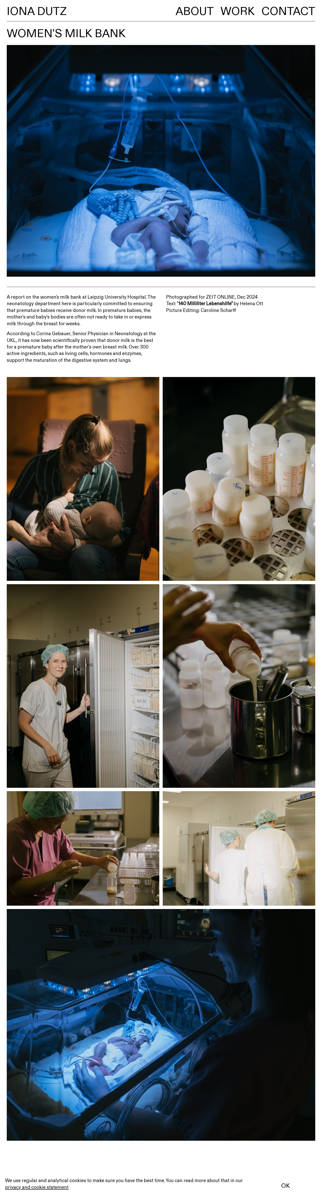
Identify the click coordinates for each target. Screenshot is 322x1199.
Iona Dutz (37, 11)
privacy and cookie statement (37, 1187)
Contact (288, 11)
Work (238, 11)
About (195, 11)
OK (285, 1185)
